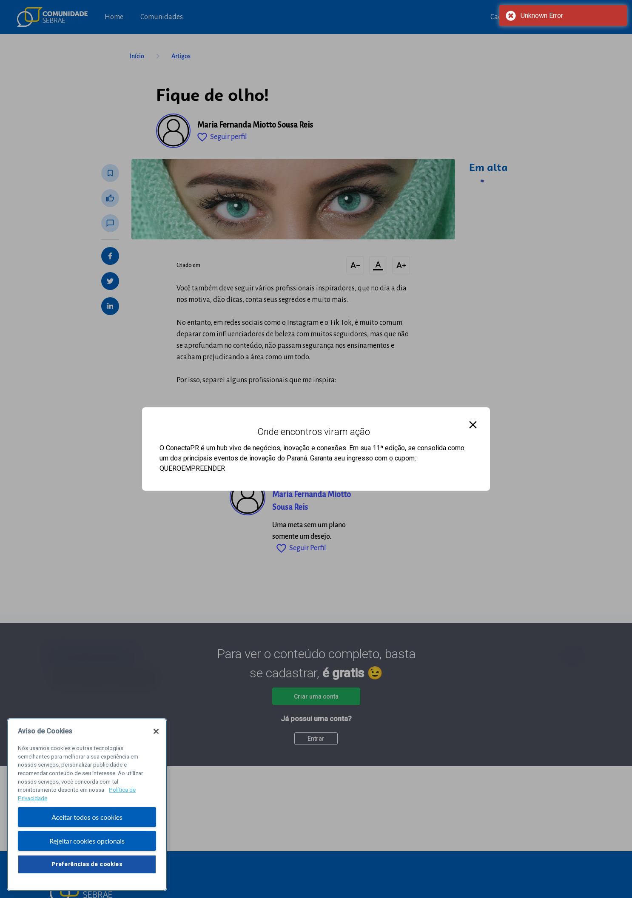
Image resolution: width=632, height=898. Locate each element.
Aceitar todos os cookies (86, 819)
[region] (87, 806)
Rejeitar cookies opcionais (87, 842)
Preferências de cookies (86, 866)
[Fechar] (156, 733)
